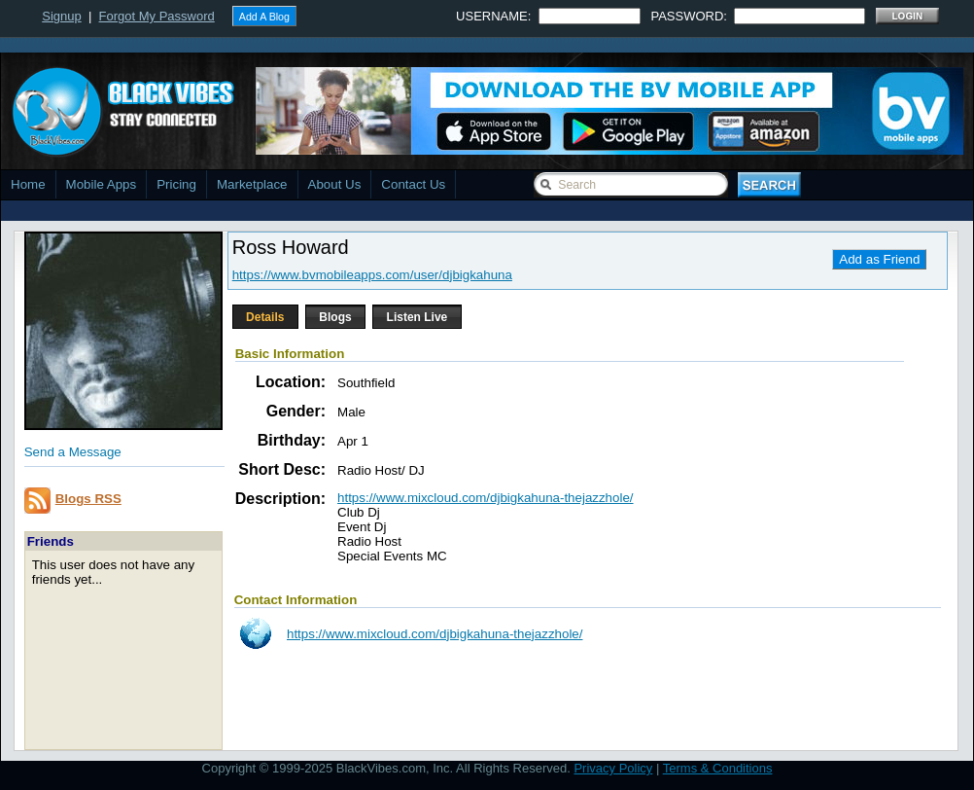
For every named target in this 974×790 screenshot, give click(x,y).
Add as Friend (879, 259)
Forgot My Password (157, 16)
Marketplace (252, 184)
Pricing (176, 184)
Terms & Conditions (718, 768)
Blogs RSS (88, 498)
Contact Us (413, 184)
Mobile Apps (101, 184)
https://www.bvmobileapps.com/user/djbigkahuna (372, 275)
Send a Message (73, 452)
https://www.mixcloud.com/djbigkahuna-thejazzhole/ (485, 497)
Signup (61, 16)
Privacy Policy (613, 768)
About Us (335, 184)
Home (28, 184)
